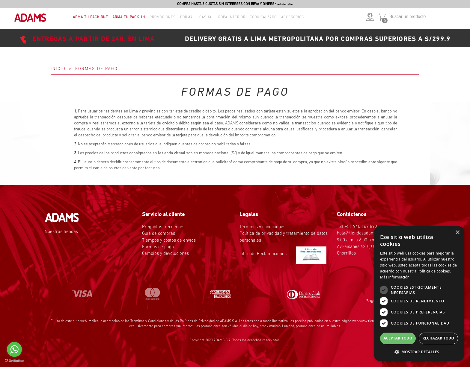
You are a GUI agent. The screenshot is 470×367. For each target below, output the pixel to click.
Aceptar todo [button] (397, 338)
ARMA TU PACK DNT (90, 17)
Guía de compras (158, 234)
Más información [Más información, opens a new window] (394, 277)
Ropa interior (231, 17)
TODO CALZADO (263, 17)
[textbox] (425, 16)
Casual (206, 17)
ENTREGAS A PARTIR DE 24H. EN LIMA (93, 39)
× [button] (457, 232)
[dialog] (419, 293)
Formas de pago (158, 247)
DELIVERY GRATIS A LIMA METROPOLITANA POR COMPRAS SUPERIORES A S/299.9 (318, 39)
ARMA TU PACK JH (128, 17)
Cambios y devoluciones (165, 254)
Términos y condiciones (262, 227)
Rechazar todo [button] (438, 338)
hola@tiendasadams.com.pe (364, 233)
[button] (371, 17)
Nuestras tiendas (61, 232)
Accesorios (292, 17)
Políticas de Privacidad (197, 321)
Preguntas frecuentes (163, 227)
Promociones (163, 17)
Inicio (58, 69)
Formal (187, 17)
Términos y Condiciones (148, 321)
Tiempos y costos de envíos (169, 240)
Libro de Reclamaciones (282, 254)
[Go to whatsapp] (14, 349)
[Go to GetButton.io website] (14, 361)
